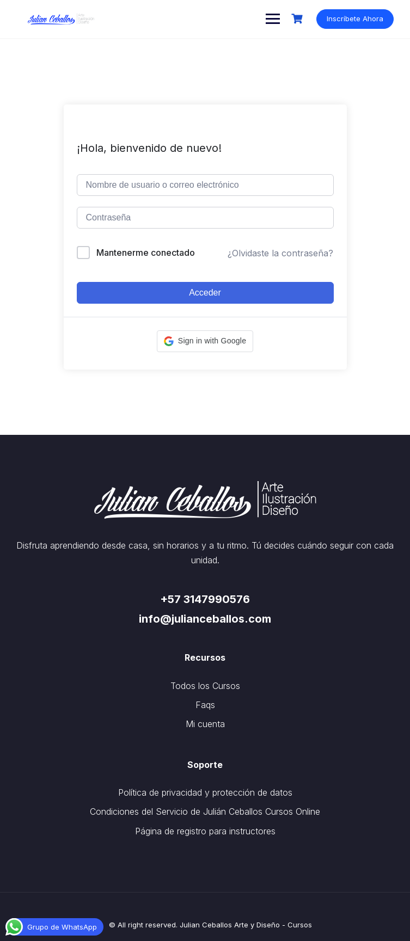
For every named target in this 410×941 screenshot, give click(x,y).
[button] (205, 341)
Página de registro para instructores (205, 831)
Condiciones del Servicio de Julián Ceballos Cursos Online (205, 811)
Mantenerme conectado (145, 252)
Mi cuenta (205, 723)
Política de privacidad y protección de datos (205, 792)
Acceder (205, 292)
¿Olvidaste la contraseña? (280, 253)
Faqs (205, 704)
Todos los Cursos (205, 685)
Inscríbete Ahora (355, 18)
